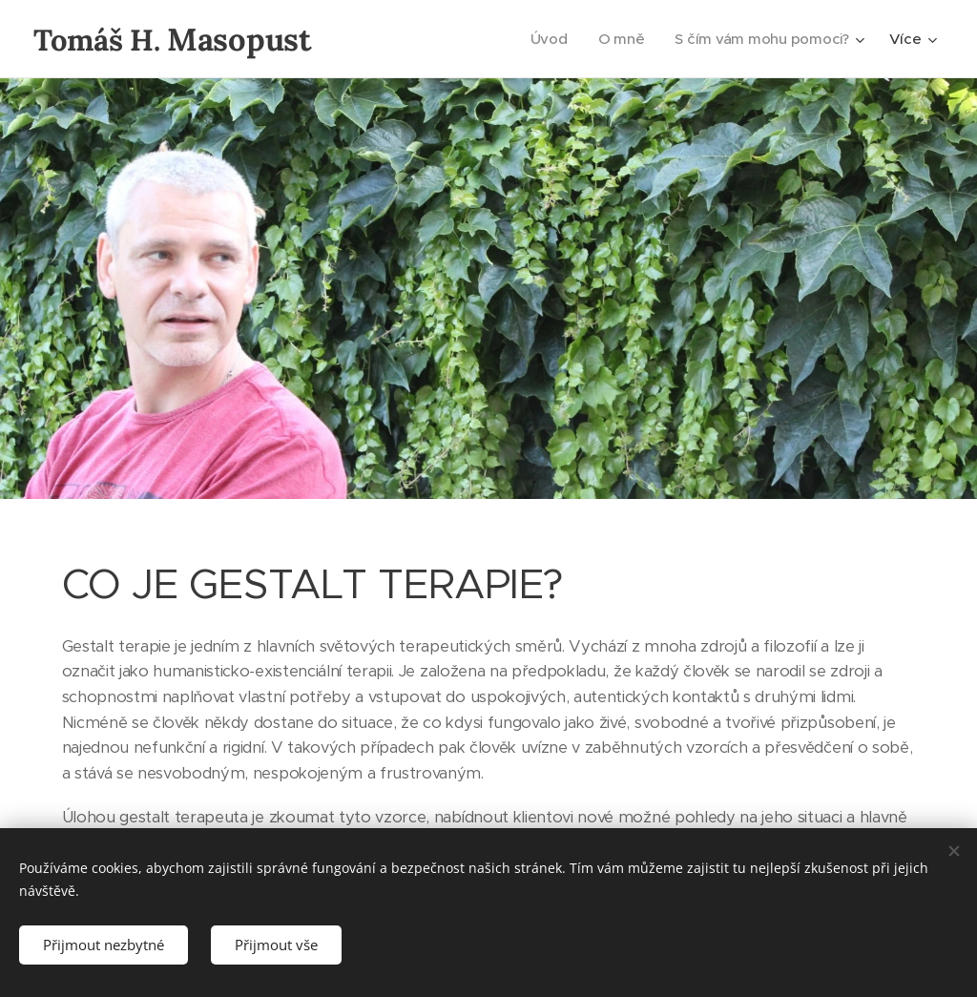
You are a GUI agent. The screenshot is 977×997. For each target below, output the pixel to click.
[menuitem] (547, 39)
